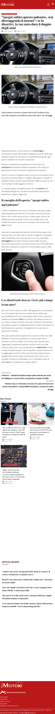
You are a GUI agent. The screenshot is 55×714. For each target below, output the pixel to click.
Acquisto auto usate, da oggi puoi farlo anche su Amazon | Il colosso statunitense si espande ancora (26, 573)
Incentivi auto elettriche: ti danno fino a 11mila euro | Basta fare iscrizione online (27, 581)
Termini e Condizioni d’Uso (9, 706)
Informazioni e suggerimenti (9, 14)
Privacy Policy (5, 701)
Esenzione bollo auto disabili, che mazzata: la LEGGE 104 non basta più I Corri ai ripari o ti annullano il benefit (41, 431)
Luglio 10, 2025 (8, 483)
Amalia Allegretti (8, 31)
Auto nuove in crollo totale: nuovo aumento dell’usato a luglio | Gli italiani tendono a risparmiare (27, 597)
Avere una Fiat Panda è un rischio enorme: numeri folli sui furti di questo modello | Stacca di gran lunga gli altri (27, 605)
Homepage (3, 699)
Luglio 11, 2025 (8, 441)
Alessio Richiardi (36, 437)
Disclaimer (4, 697)
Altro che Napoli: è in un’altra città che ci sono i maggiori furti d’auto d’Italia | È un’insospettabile (27, 589)
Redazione (3, 704)
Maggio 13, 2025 (20, 31)
